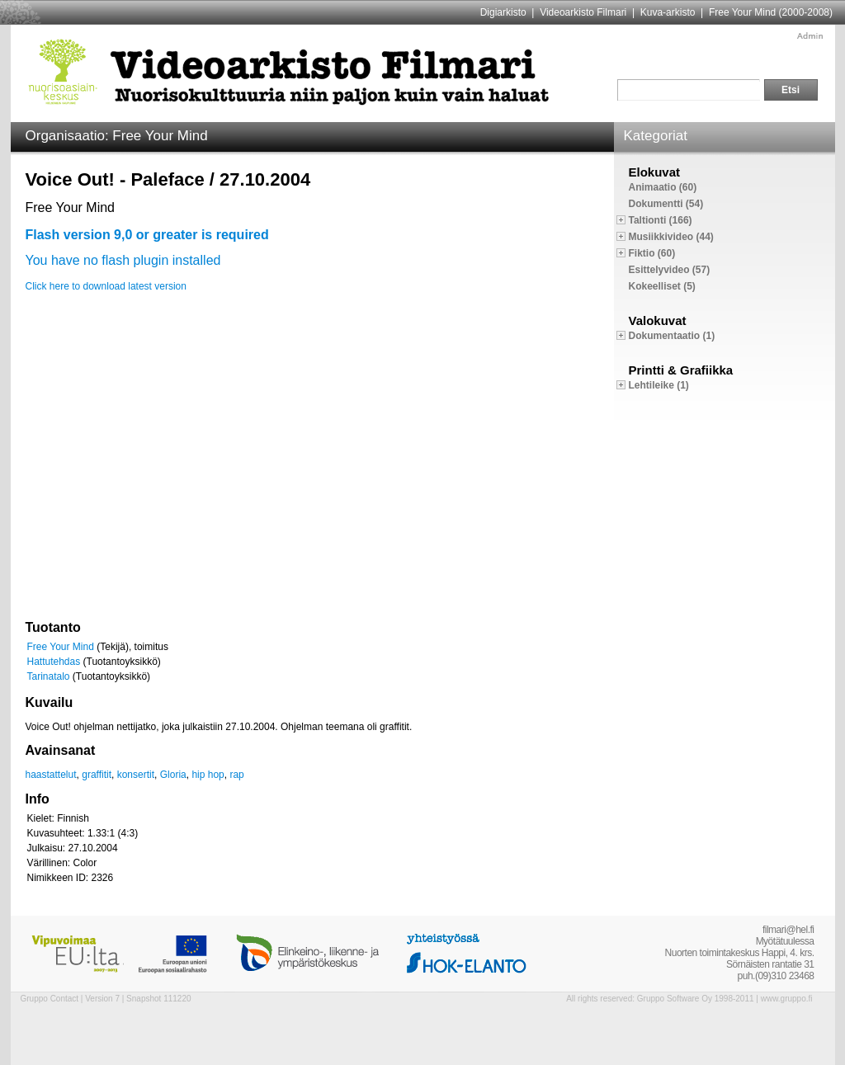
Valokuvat (658, 320)
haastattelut (51, 774)
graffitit (96, 774)
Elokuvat (655, 172)
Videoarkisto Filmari (583, 12)
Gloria (173, 774)
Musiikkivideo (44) (671, 237)
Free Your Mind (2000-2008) (771, 12)
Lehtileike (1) (659, 385)
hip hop (207, 774)
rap (236, 774)
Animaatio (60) (663, 187)
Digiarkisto (503, 12)
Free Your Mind (60, 647)
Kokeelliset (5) (662, 286)
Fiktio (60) (652, 253)
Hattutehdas (54, 661)
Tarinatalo (48, 676)
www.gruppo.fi (787, 998)
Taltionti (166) (660, 220)
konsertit (135, 774)
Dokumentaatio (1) (672, 336)
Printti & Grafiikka (681, 370)
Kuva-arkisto (668, 12)
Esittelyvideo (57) (669, 270)
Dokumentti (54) (666, 204)
